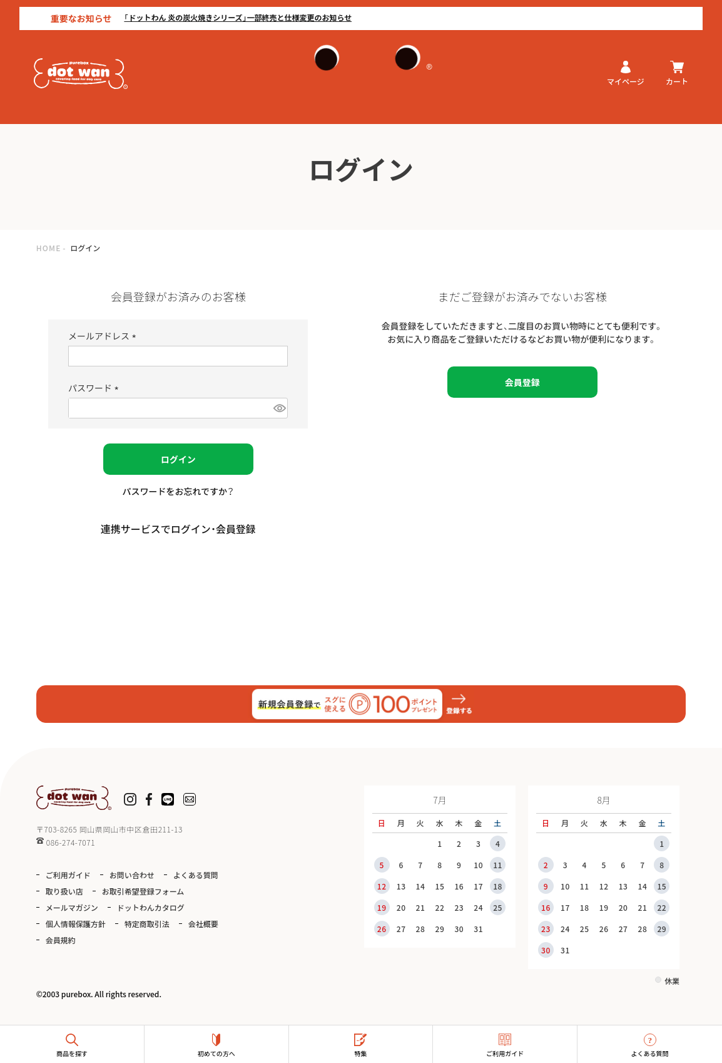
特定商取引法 (147, 923)
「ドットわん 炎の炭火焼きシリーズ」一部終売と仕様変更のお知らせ (219, 10)
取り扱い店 (64, 891)
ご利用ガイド (68, 874)
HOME (48, 247)
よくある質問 (195, 874)
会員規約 (61, 940)
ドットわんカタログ (151, 907)
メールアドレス (104, 335)
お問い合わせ (132, 874)
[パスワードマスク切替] (279, 408)
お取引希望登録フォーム (143, 891)
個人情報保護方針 (76, 923)
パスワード (95, 387)
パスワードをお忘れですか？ (178, 491)
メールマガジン (72, 907)
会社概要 (203, 923)
